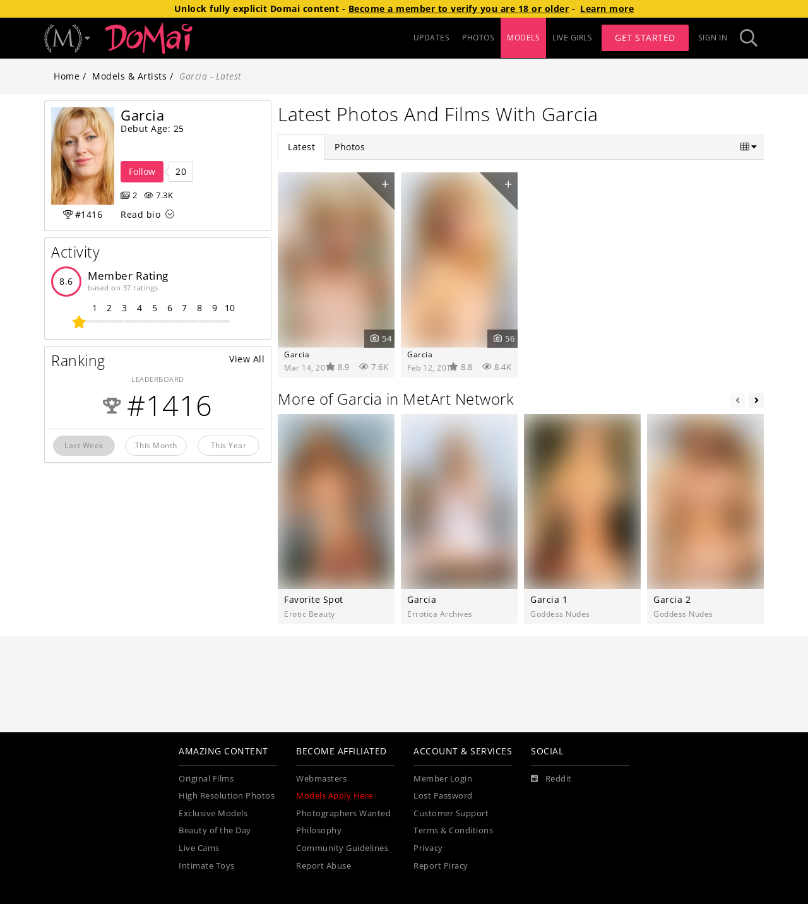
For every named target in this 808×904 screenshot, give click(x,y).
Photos (350, 147)
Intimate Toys (207, 865)
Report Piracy (440, 865)
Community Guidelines (342, 848)
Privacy (428, 848)
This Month (156, 445)
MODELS (523, 37)
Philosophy (319, 830)
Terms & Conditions (453, 830)
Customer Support (451, 813)
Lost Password (443, 795)
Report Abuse (323, 865)
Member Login (442, 778)
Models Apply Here (334, 795)
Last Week (84, 445)
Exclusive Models (213, 813)
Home (67, 76)
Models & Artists (129, 76)
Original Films (206, 778)
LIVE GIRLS (572, 37)
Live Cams (199, 848)
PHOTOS (478, 37)
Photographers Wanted (343, 813)
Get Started (645, 38)
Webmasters (321, 778)
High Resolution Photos (227, 795)
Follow (142, 171)
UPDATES (431, 37)
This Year (229, 445)
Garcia (296, 354)
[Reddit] (551, 779)
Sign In (713, 37)
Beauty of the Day (215, 830)
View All (246, 359)
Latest (301, 147)
